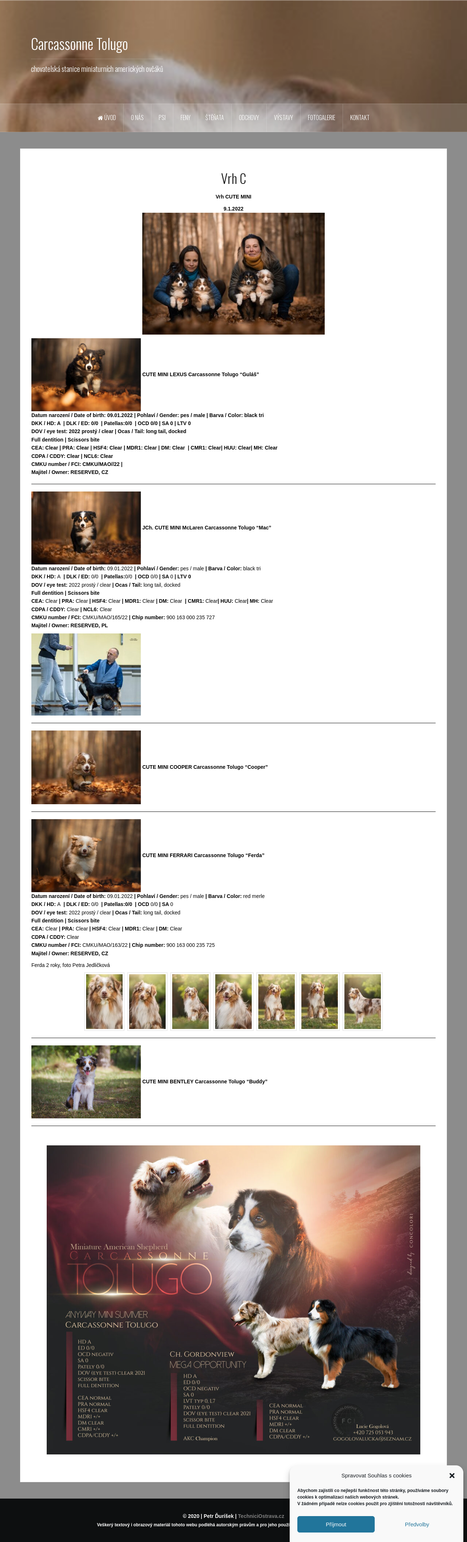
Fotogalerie (321, 117)
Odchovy (249, 117)
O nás (137, 117)
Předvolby (417, 1530)
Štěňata (214, 117)
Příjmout (336, 1530)
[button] (452, 1481)
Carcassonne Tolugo (79, 43)
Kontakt (360, 117)
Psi (162, 117)
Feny (185, 117)
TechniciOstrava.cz (261, 1516)
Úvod (107, 117)
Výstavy (283, 117)
